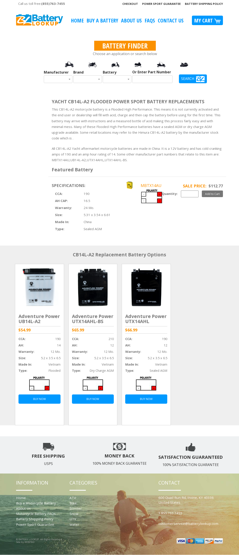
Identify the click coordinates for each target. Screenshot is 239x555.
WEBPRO (29, 542)
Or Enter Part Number (151, 72)
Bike (73, 503)
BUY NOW (39, 399)
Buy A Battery (102, 20)
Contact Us (171, 20)
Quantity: (170, 193)
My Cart (207, 20)
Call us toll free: (41, 3)
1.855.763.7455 (170, 513)
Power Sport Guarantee (161, 4)
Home (77, 20)
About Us (131, 20)
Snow (74, 513)
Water (74, 524)
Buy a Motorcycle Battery (36, 503)
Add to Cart (212, 194)
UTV (73, 519)
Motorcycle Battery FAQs (36, 513)
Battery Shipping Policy (204, 4)
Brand (78, 72)
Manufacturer (56, 72)
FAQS (150, 20)
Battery (109, 72)
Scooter (76, 508)
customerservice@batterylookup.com (188, 523)
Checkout (130, 4)
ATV (73, 498)
